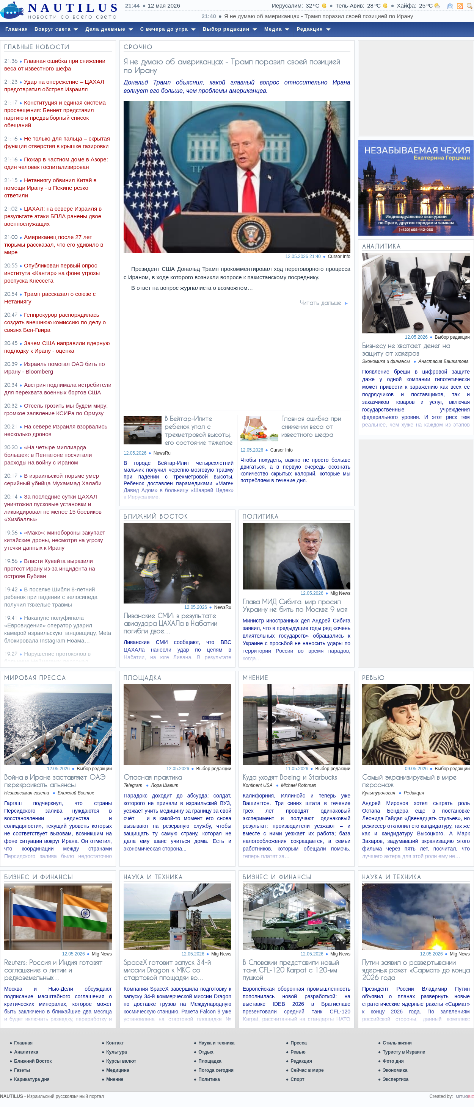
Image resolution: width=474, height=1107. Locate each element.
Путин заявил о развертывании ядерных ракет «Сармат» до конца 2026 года (416, 969)
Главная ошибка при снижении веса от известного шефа (311, 426)
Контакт (115, 1043)
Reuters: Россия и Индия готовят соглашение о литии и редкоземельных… (53, 969)
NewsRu (162, 453)
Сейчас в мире (306, 1070)
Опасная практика (153, 777)
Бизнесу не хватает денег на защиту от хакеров (406, 349)
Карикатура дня (31, 1079)
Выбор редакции (452, 337)
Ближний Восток (33, 1061)
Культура (116, 1052)
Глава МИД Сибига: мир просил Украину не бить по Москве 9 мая (295, 605)
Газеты (22, 1070)
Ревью (297, 1052)
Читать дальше (320, 302)
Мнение (114, 1079)
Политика (209, 1079)
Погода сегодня (216, 1070)
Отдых (205, 1052)
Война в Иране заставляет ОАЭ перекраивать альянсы (54, 780)
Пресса (298, 1043)
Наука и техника (216, 1043)
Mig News (340, 593)
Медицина (117, 1070)
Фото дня (393, 1061)
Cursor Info (339, 256)
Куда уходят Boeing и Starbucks (290, 777)
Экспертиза (395, 1079)
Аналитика (26, 1052)
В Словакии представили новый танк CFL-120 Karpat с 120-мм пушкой (291, 969)
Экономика (395, 1070)
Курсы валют (121, 1061)
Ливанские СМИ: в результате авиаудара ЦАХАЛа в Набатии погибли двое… (170, 623)
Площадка (209, 1061)
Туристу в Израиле (404, 1052)
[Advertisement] (416, 88)
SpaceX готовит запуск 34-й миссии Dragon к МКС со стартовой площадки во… (167, 969)
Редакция (301, 1061)
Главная (23, 1043)
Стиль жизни (397, 1043)
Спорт (297, 1079)
